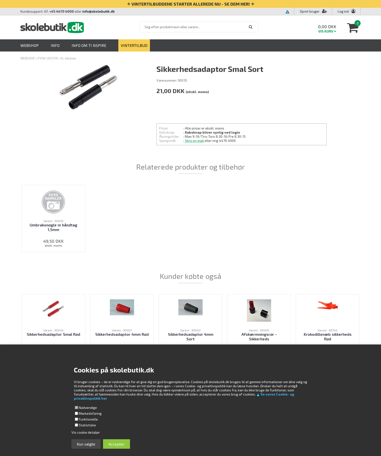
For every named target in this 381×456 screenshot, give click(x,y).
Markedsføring (90, 413)
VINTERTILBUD (134, 45)
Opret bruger (313, 11)
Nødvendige (88, 407)
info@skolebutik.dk (98, 11)
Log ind (343, 11)
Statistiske (87, 425)
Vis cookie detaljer (85, 432)
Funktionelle (88, 419)
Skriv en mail (194, 140)
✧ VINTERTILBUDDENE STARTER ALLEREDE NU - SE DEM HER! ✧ (190, 4)
